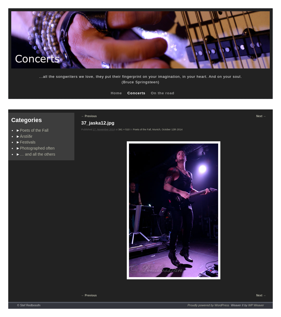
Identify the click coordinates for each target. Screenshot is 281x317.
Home (116, 93)
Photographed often (37, 148)
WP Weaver (256, 305)
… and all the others (37, 154)
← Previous (89, 116)
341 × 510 (124, 129)
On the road (163, 93)
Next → (261, 116)
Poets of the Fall (34, 130)
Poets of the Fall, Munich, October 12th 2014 (157, 129)
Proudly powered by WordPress (208, 305)
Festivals (28, 142)
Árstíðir (26, 136)
